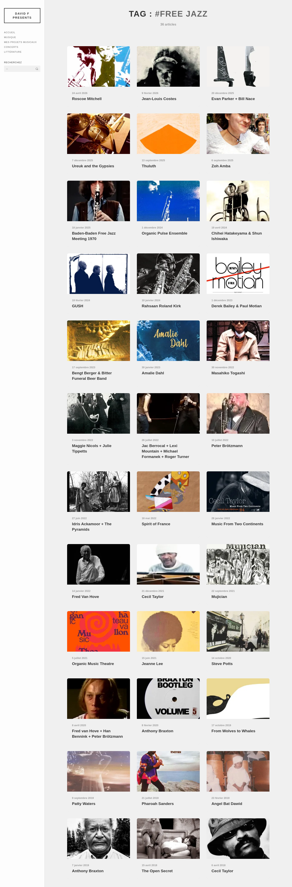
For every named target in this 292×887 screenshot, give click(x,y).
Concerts (11, 47)
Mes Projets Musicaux (20, 42)
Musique (10, 37)
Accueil (9, 32)
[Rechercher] (36, 69)
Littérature (13, 52)
